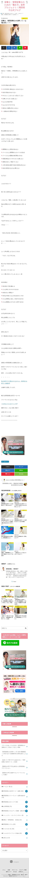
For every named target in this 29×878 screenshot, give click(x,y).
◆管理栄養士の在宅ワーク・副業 (13, 791)
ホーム (4, 869)
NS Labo (15, 871)
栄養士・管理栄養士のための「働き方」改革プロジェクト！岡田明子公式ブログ (14, 6)
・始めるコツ (5, 461)
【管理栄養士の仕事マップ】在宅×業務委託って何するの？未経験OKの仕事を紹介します (14, 753)
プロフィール (14, 869)
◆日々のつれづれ (8, 828)
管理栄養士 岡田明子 (12, 569)
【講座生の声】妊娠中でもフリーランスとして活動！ (13, 773)
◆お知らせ (6, 837)
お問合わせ (21, 871)
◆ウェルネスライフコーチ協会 (12, 833)
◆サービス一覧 (7, 786)
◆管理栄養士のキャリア (10, 802)
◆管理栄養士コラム (8, 824)
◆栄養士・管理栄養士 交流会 (12, 820)
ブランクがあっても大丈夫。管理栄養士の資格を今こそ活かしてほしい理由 (13, 746)
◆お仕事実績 (7, 806)
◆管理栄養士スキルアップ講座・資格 (13, 810)
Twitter (14, 581)
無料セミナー (9, 871)
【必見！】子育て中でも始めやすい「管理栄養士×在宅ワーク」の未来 (13, 761)
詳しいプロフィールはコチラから (16, 577)
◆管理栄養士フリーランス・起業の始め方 (13, 796)
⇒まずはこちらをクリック (8, 403)
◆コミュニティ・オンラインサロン (12, 815)
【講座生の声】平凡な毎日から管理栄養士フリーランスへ (13, 767)
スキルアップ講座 (23, 869)
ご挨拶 (8, 869)
